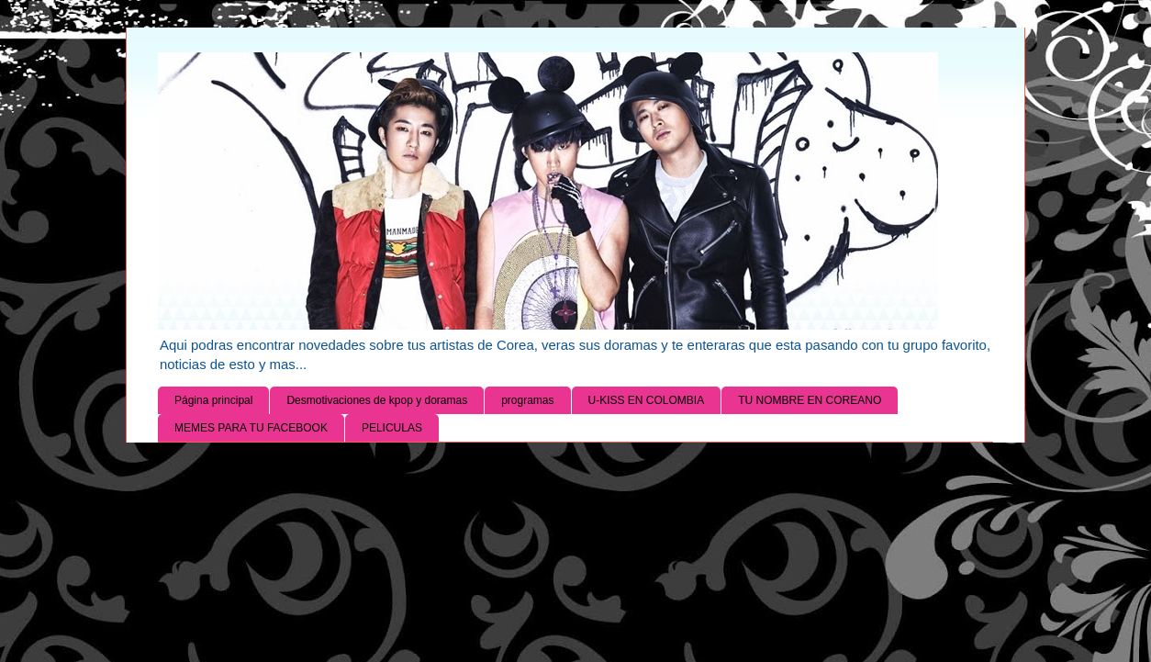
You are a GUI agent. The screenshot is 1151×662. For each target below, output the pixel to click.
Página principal (213, 400)
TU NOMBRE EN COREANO (809, 400)
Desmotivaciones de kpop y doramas (376, 400)
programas (527, 400)
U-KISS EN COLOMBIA (646, 400)
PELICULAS (392, 427)
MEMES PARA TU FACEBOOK (251, 427)
